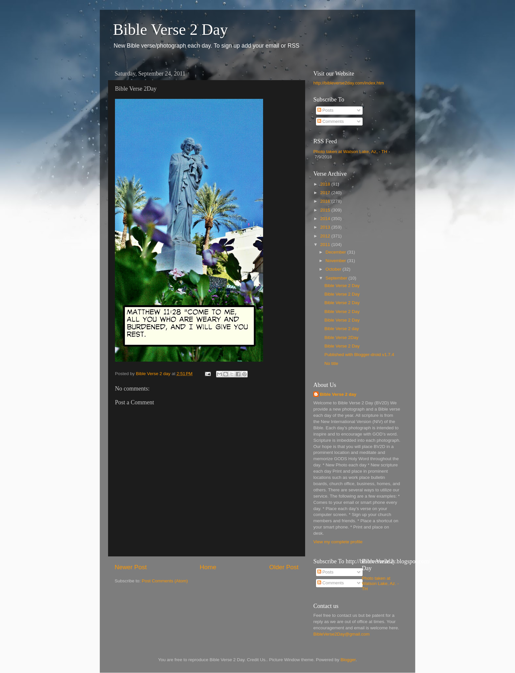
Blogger (348, 659)
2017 (325, 192)
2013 (325, 227)
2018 (325, 184)
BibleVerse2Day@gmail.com (341, 634)
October (334, 269)
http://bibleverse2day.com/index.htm (348, 82)
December (336, 252)
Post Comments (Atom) (165, 580)
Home (208, 567)
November (336, 260)
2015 (325, 210)
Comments (330, 121)
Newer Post (131, 567)
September (336, 278)
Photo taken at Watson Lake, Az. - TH (350, 151)
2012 (325, 236)
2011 (325, 244)
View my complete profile (338, 541)
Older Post (284, 567)
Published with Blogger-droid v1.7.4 (359, 354)
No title (331, 363)
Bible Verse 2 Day (170, 29)
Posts (325, 110)
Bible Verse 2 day (342, 328)
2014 (325, 218)
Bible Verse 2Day (342, 337)
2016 (325, 201)
